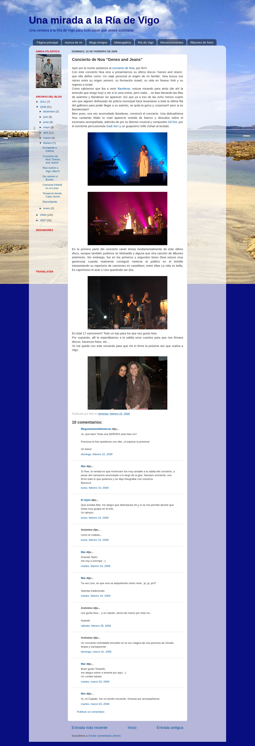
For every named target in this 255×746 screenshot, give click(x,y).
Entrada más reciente (90, 727)
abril (46, 132)
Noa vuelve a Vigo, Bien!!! (51, 169)
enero (47, 208)
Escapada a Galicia (50, 149)
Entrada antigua (170, 727)
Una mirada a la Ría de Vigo (94, 20)
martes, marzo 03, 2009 (95, 681)
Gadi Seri (112, 126)
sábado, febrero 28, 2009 (96, 625)
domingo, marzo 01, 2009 (96, 651)
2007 (43, 220)
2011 (43, 101)
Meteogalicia (122, 42)
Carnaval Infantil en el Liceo (52, 186)
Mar (83, 466)
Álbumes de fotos (201, 42)
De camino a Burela (50, 178)
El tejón (86, 499)
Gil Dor (172, 122)
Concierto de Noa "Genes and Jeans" (51, 159)
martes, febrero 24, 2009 (95, 566)
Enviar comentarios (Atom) (105, 735)
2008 (43, 214)
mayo (47, 127)
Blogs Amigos (98, 42)
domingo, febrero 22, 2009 (96, 454)
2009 (43, 106)
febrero (48, 143)
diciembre (49, 111)
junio (46, 122)
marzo (47, 137)
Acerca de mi (73, 42)
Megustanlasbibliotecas (96, 428)
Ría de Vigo (145, 42)
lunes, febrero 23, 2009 (95, 487)
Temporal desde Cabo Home (52, 195)
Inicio (132, 727)
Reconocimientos (171, 42)
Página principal (47, 42)
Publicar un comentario (90, 711)
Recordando (50, 201)
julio (46, 116)
